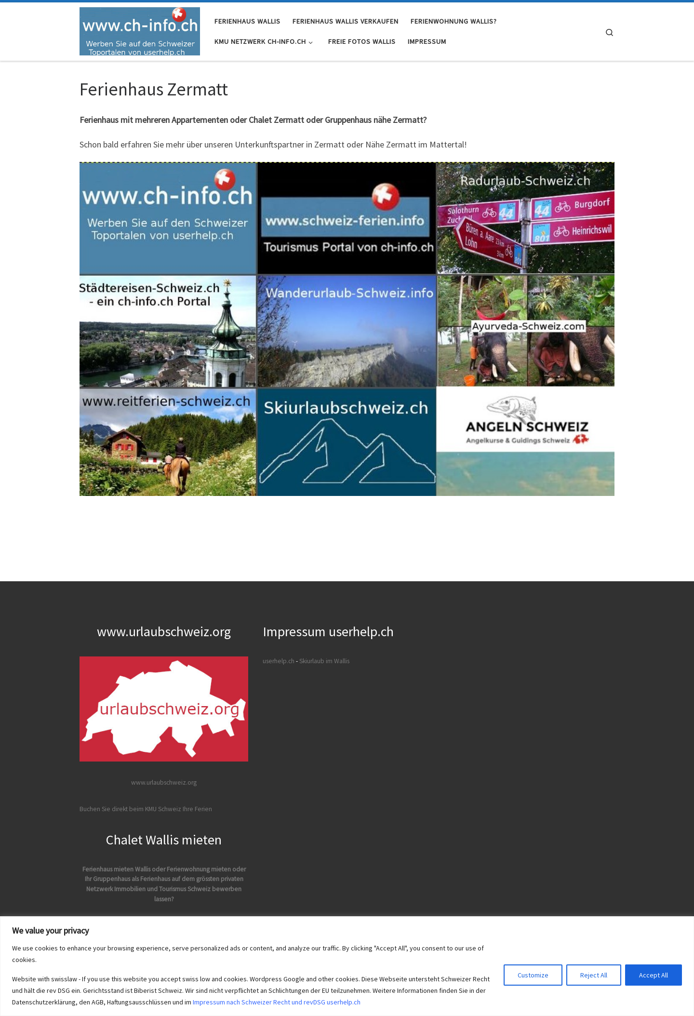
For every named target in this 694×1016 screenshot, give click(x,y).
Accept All (653, 975)
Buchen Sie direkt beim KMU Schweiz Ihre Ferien (146, 809)
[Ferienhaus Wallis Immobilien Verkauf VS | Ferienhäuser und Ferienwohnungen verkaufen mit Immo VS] (140, 29)
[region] (347, 966)
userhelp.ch (278, 661)
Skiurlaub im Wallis (324, 661)
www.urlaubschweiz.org (164, 782)
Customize (533, 975)
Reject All (593, 975)
